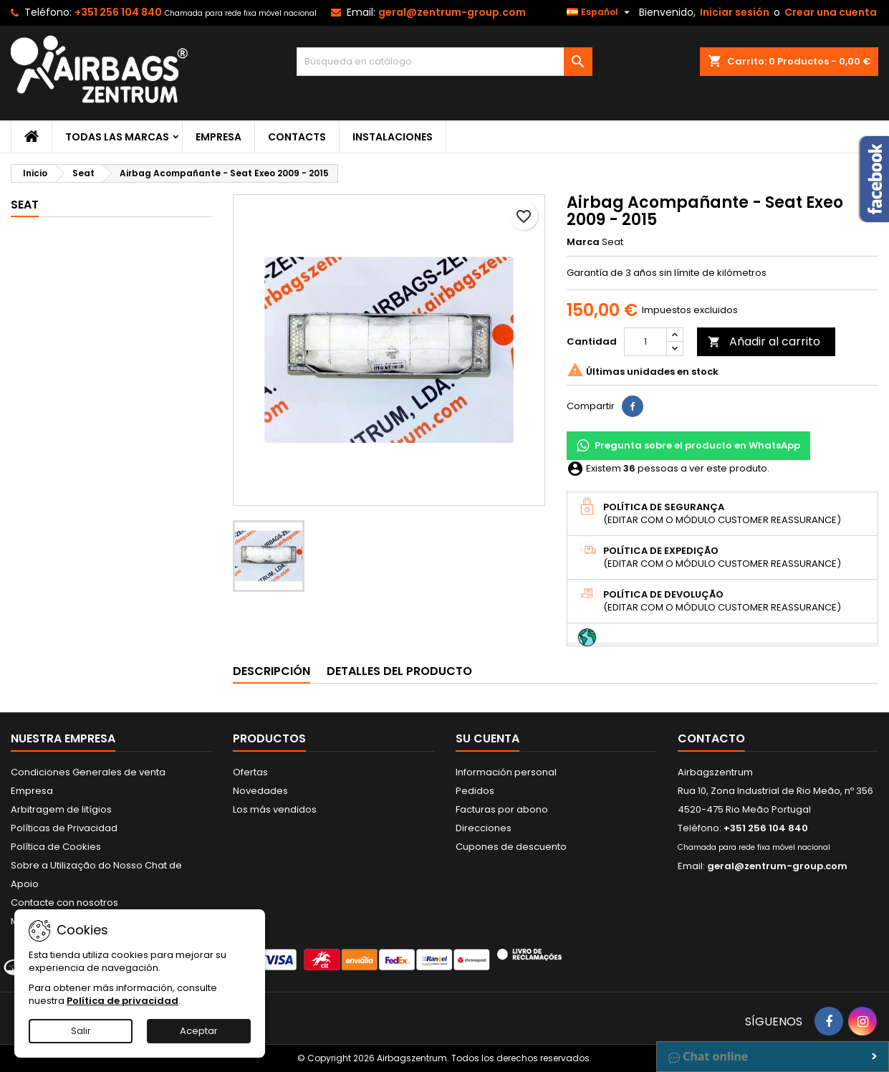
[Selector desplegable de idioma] (600, 12)
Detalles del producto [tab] (399, 671)
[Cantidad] (645, 341)
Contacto (711, 738)
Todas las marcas (117, 137)
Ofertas (250, 772)
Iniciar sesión (734, 12)
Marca (583, 242)
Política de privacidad (122, 1001)
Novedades (260, 791)
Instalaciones (392, 137)
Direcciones (483, 828)
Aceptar (199, 1031)
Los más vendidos (275, 809)
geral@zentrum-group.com (452, 12)
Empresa (218, 137)
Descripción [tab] (271, 671)
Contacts (297, 137)
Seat (25, 204)
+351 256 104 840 (118, 12)
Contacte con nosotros (64, 902)
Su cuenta (487, 738)
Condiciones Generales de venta (88, 772)
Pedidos (475, 791)
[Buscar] (445, 61)
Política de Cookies (56, 846)
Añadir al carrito (764, 341)
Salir (81, 1031)
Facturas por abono (502, 809)
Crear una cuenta (830, 12)
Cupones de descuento (511, 846)
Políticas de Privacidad (64, 828)
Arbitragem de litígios (61, 809)
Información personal (506, 772)
